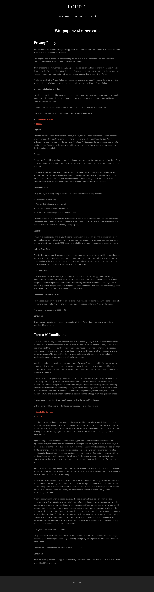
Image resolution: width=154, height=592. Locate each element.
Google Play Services (44, 119)
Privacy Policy (63, 16)
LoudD (77, 6)
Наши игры (78, 16)
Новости (88, 16)
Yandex (39, 123)
